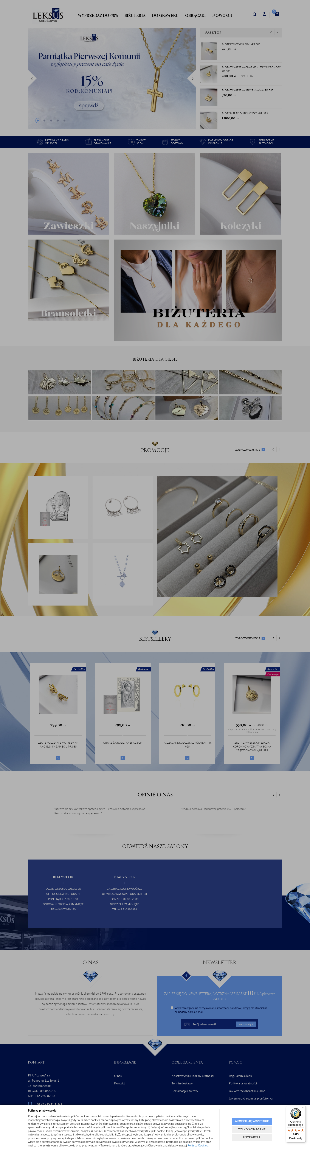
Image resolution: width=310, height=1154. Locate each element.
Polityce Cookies (198, 1145)
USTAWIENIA (252, 1137)
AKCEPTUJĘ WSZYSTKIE (252, 1121)
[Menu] (303, 1108)
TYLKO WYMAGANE (251, 1129)
